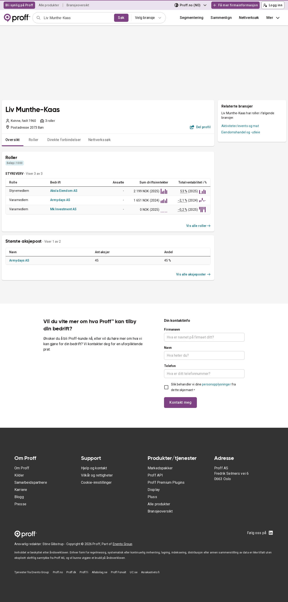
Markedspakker (160, 468)
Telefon (170, 366)
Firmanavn (172, 329)
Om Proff (21, 468)
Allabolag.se (100, 572)
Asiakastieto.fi (150, 572)
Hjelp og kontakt (94, 468)
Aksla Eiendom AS (63, 190)
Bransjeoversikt (78, 5)
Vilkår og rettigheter (97, 475)
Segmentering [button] (192, 18)
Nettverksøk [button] (249, 18)
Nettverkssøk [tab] (99, 140)
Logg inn (272, 5)
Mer (273, 18)
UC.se (133, 572)
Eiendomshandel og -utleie (240, 132)
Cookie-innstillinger (96, 482)
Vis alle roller (198, 226)
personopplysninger (216, 384)
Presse (20, 504)
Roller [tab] (33, 140)
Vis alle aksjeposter (193, 274)
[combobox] (77, 18)
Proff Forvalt (118, 572)
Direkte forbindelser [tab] (64, 140)
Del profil (200, 127)
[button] (221, 17)
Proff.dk (71, 572)
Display (154, 490)
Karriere (20, 490)
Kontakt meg (180, 402)
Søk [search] (121, 18)
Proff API (155, 475)
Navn (168, 347)
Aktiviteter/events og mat (240, 126)
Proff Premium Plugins (166, 482)
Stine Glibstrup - (54, 544)
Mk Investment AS (63, 209)
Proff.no (58, 572)
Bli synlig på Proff (19, 5)
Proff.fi (84, 572)
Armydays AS (60, 200)
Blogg (19, 497)
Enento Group (123, 544)
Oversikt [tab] (12, 140)
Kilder (19, 475)
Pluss (152, 497)
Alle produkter (49, 5)
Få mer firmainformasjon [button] (235, 5)
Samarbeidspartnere (30, 482)
